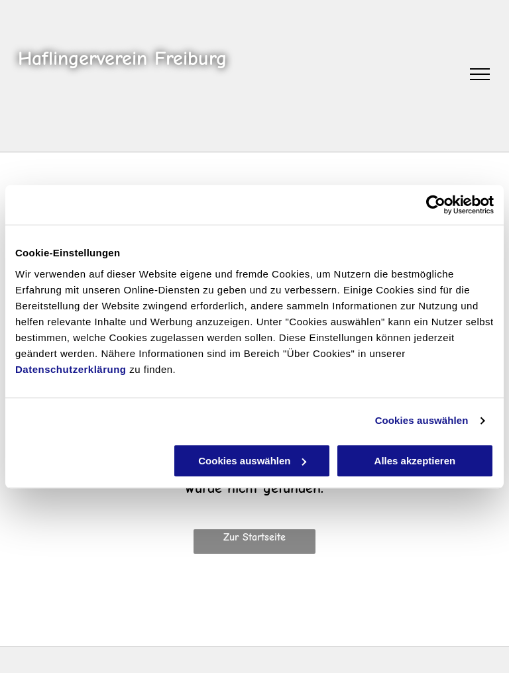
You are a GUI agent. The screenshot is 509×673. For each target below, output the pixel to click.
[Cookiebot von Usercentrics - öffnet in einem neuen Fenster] (436, 205)
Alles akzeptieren (415, 460)
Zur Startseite (254, 537)
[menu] (480, 74)
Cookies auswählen (422, 420)
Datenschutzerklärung (71, 369)
